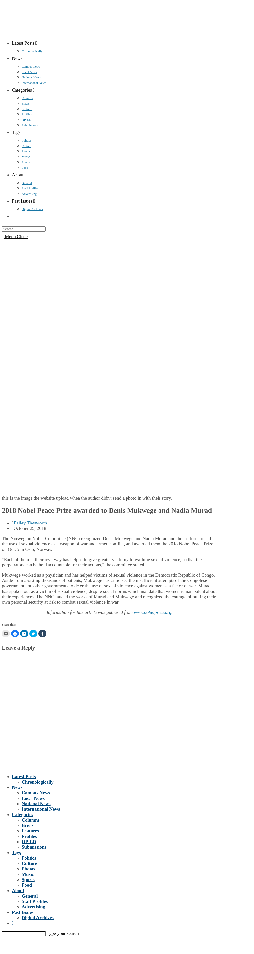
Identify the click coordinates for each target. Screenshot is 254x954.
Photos (28, 868)
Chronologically (38, 782)
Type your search (63, 933)
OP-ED (29, 841)
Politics (29, 857)
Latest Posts (24, 776)
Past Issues (22, 912)
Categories (22, 814)
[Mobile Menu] (15, 236)
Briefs (28, 825)
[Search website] (13, 216)
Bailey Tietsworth (30, 522)
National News (36, 803)
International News (41, 809)
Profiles (29, 836)
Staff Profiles (35, 901)
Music (28, 874)
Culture (29, 863)
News (17, 787)
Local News (33, 798)
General (30, 895)
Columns (31, 820)
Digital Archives (38, 917)
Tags (16, 852)
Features (30, 830)
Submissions (34, 847)
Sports (28, 879)
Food (27, 885)
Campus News (36, 792)
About (18, 890)
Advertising (33, 906)
